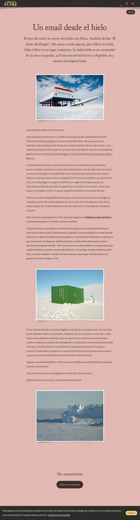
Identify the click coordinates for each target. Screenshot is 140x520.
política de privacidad (59, 515)
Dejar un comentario (70, 484)
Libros (44, 3)
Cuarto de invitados (108, 3)
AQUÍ (29, 380)
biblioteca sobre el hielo (98, 217)
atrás (130, 12)
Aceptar (131, 513)
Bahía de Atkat (47, 141)
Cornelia (68, 3)
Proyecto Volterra (86, 3)
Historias (56, 3)
